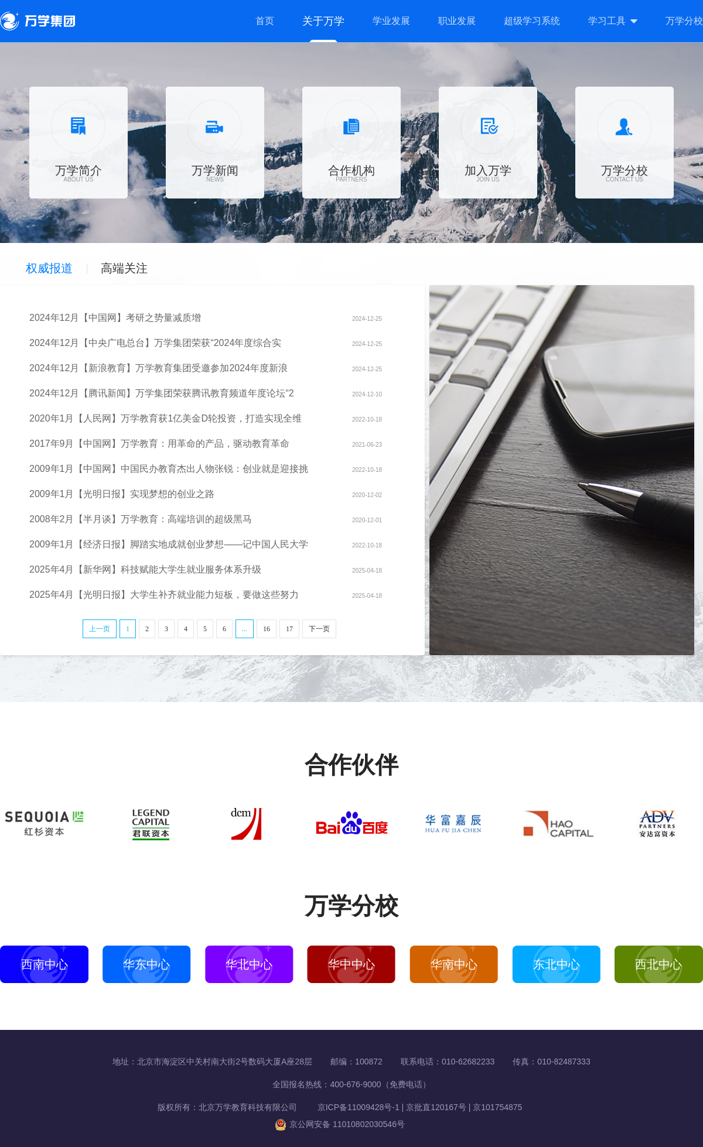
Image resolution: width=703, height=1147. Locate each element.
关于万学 (323, 21)
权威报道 (49, 268)
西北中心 (658, 964)
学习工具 (607, 21)
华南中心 (454, 964)
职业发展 (457, 21)
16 (266, 629)
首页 (264, 21)
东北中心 (556, 964)
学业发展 (391, 21)
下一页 (319, 629)
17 (289, 629)
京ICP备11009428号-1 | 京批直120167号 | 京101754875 (411, 1107)
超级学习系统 (532, 21)
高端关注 (124, 268)
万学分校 (684, 21)
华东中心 (146, 964)
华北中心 (249, 964)
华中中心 (351, 964)
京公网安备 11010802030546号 (340, 1124)
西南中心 (44, 964)
